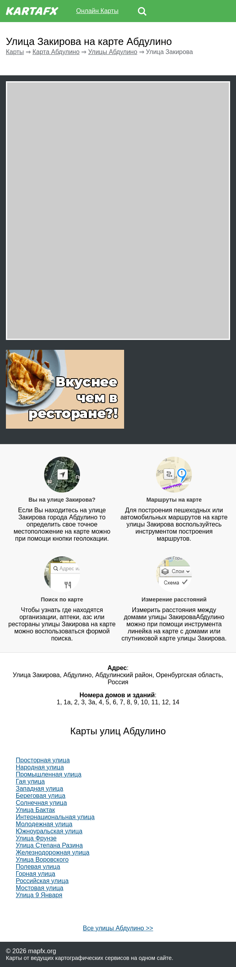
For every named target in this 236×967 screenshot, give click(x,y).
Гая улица (30, 781)
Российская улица (42, 880)
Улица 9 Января (39, 895)
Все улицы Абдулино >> (118, 928)
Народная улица (40, 767)
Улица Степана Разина (49, 845)
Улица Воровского (42, 859)
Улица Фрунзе (36, 838)
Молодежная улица (44, 824)
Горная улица (35, 873)
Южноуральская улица (49, 831)
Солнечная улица (41, 802)
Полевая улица (38, 866)
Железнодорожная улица (52, 852)
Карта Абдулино (55, 52)
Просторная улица (43, 760)
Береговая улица (40, 795)
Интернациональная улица (55, 817)
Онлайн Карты (97, 10)
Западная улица (39, 788)
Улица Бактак (35, 809)
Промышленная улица (49, 774)
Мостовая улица (39, 888)
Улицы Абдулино (113, 52)
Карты (15, 52)
